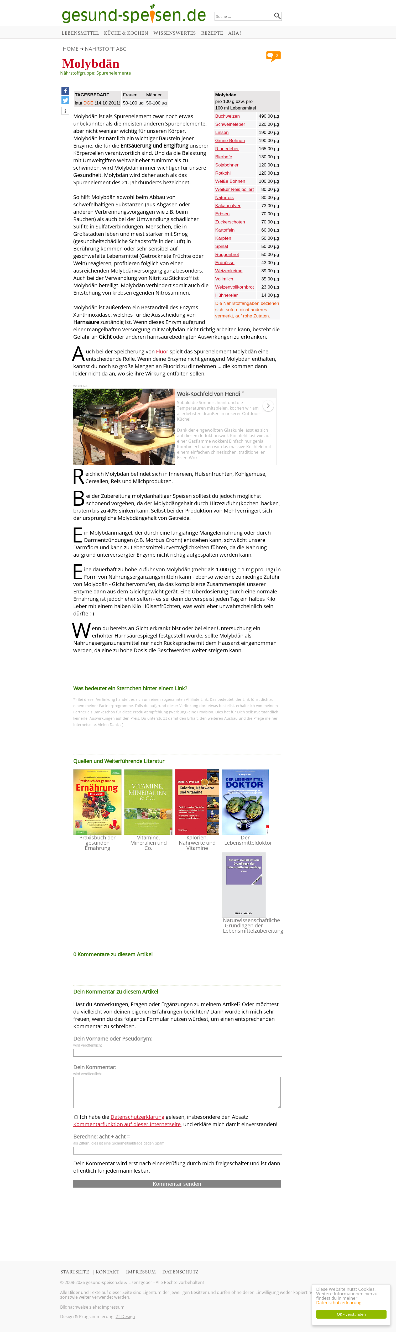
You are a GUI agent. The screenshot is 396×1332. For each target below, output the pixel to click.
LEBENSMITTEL (80, 33)
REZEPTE (212, 33)
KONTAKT (107, 1272)
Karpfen (223, 238)
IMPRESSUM (141, 1272)
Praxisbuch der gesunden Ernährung (97, 843)
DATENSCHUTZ (180, 1272)
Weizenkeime (229, 270)
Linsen (222, 132)
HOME (71, 48)
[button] (65, 91)
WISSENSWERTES (174, 33)
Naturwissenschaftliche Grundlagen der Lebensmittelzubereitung (253, 925)
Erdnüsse (225, 262)
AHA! (234, 33)
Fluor (162, 351)
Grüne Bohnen (230, 140)
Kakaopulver (228, 205)
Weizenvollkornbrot (234, 287)
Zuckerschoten (230, 221)
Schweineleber (230, 124)
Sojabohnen (227, 165)
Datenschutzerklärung (338, 1303)
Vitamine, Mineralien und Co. (148, 843)
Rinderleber (227, 148)
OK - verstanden (351, 1314)
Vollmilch (224, 278)
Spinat (221, 246)
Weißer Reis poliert (234, 189)
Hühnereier (226, 295)
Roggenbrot (227, 254)
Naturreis (224, 197)
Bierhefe (223, 156)
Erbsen (222, 213)
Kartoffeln (225, 230)
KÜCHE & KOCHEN (126, 33)
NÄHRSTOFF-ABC (105, 48)
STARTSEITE (74, 1272)
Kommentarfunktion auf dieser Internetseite (127, 1124)
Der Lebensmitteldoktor (248, 840)
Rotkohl (223, 173)
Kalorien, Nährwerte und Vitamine (197, 843)
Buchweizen (227, 116)
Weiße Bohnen (230, 181)
